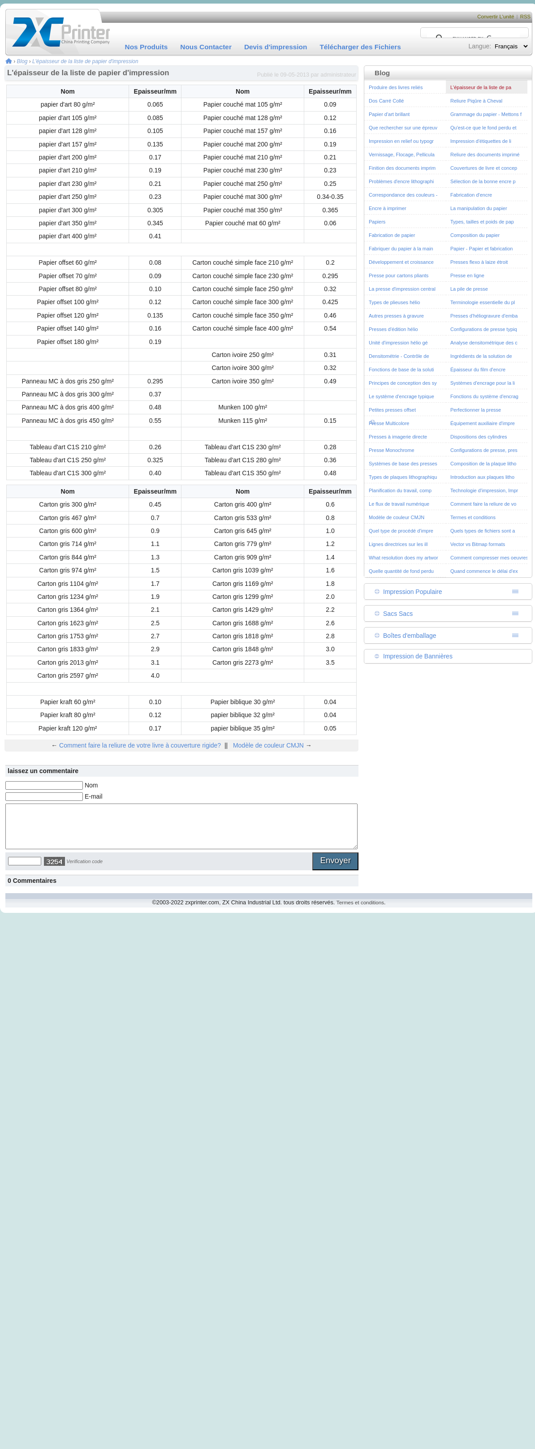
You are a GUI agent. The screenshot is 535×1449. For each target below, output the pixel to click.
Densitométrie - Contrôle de (399, 356)
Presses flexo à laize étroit (479, 262)
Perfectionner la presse (475, 410)
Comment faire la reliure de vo (483, 504)
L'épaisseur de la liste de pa (480, 87)
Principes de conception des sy (403, 383)
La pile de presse (469, 289)
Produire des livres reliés (396, 87)
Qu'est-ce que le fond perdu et (483, 127)
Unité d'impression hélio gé (398, 342)
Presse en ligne (467, 275)
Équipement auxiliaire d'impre (482, 423)
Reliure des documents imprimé (485, 154)
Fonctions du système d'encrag (484, 396)
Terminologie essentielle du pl (482, 302)
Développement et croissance (401, 262)
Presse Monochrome (391, 450)
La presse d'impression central (402, 289)
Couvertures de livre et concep (483, 168)
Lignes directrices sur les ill (398, 544)
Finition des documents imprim (402, 168)
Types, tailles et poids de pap (482, 221)
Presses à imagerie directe (398, 436)
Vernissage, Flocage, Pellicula (402, 154)
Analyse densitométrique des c (484, 342)
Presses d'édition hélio (393, 329)
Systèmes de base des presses (403, 463)
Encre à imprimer (387, 208)
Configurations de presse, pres (484, 450)
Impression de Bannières (418, 656)
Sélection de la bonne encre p (483, 181)
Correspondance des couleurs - (403, 195)
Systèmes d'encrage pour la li (482, 383)
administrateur (338, 75)
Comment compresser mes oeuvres (489, 557)
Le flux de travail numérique (399, 504)
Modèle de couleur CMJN (268, 745)
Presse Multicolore (389, 423)
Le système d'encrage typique (401, 396)
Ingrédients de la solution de (481, 356)
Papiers (377, 221)
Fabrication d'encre (471, 195)
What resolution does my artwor (403, 557)
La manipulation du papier (478, 208)
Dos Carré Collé (386, 100)
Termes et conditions (473, 517)
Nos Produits (146, 47)
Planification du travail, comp (400, 490)
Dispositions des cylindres (478, 436)
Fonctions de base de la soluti (401, 369)
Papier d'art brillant (389, 114)
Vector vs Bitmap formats (477, 544)
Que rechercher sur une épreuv (403, 127)
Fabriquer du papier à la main (401, 248)
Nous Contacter (206, 47)
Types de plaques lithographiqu (403, 477)
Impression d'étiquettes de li (480, 141)
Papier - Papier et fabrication (481, 248)
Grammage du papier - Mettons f (486, 114)
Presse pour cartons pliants (398, 275)
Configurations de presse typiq (483, 329)
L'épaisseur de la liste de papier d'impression (85, 61)
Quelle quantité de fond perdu (401, 571)
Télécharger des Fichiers (360, 47)
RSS (525, 16)
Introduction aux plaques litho (482, 477)
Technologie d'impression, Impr (484, 490)
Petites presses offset (392, 410)
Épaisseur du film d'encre (477, 369)
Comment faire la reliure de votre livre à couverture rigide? (140, 745)
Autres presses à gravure (396, 315)
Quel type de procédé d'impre (401, 530)
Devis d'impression (275, 47)
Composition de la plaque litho (483, 463)
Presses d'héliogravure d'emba (484, 315)
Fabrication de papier (392, 235)
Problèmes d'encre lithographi (401, 181)
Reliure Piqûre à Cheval (476, 100)
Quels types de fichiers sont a (482, 530)
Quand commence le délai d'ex (484, 571)
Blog (22, 61)
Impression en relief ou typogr (401, 141)
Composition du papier (475, 235)
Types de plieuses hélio (394, 302)
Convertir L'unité (495, 16)
